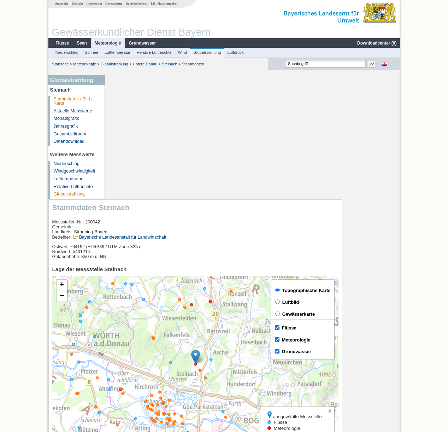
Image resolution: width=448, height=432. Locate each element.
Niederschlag (66, 52)
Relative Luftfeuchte (153, 52)
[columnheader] (147, 343)
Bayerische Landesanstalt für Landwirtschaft (180, 112)
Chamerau (125, 359)
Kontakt (77, 3)
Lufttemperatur (117, 52)
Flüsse (62, 43)
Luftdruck (235, 52)
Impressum (94, 3)
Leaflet (378, 324)
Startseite (61, 3)
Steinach (169, 64)
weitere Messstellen (138, 382)
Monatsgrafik (66, 118)
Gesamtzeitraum (69, 134)
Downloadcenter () (376, 43)
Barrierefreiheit (136, 3)
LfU (391, 324)
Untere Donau (144, 64)
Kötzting (123, 374)
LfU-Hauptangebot (164, 3)
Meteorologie (107, 43)
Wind (182, 52)
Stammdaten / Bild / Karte (72, 101)
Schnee (91, 52)
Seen (81, 43)
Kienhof (122, 366)
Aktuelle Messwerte (72, 111)
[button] (253, 232)
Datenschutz (113, 3)
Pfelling (122, 351)
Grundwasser (142, 43)
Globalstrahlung (206, 52)
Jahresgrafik (65, 126)
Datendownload (68, 141)
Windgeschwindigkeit (74, 171)
